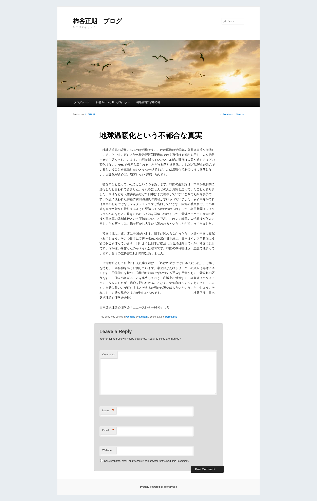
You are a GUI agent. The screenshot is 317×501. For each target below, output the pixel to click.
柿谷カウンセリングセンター (113, 102)
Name (108, 411)
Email (108, 430)
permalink (171, 316)
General (130, 316)
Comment (108, 354)
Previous (226, 114)
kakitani (143, 316)
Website (107, 450)
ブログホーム (82, 102)
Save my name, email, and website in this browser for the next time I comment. (146, 461)
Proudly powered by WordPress (158, 486)
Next (240, 114)
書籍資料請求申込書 (148, 102)
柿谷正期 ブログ (97, 21)
